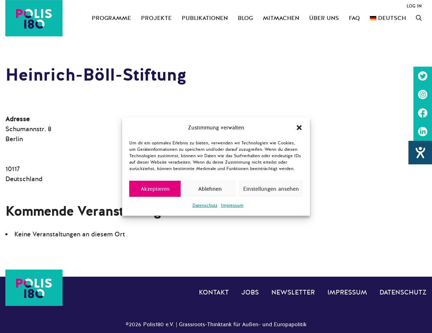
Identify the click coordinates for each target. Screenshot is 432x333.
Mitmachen (281, 18)
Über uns (324, 18)
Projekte (156, 18)
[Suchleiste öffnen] (419, 18)
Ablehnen (210, 189)
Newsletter (293, 292)
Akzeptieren (155, 189)
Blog (245, 18)
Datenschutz (204, 205)
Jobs (250, 292)
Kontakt (214, 292)
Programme (111, 18)
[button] (299, 127)
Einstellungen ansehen (271, 189)
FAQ (354, 18)
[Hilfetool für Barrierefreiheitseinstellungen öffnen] (420, 152)
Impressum (232, 205)
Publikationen (205, 18)
